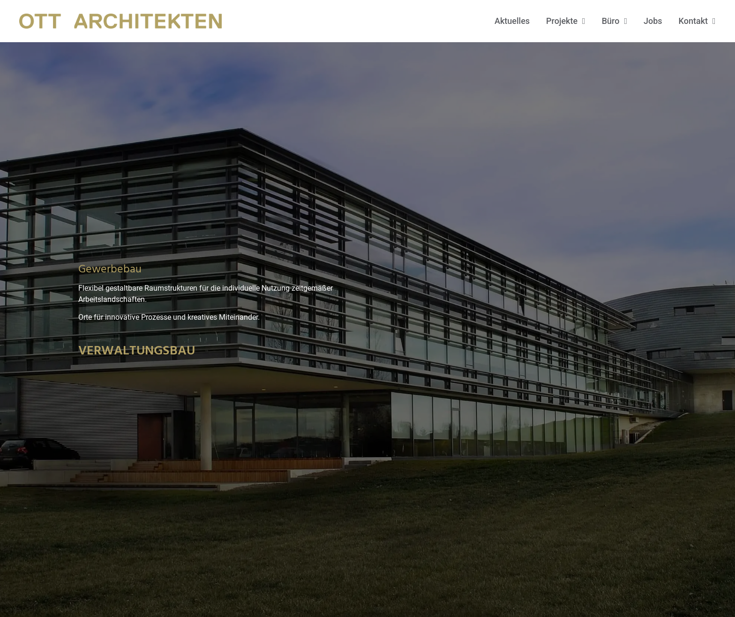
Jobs (653, 21)
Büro (614, 21)
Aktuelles (512, 21)
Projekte (565, 21)
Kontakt (697, 21)
